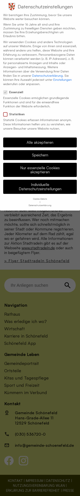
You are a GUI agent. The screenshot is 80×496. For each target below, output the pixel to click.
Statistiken (15, 110)
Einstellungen (62, 75)
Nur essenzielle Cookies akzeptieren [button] (40, 165)
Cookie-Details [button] (40, 194)
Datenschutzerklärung (47, 71)
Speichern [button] (40, 150)
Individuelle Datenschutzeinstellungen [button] (40, 182)
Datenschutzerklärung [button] (40, 200)
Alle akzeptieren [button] (40, 138)
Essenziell (15, 88)
